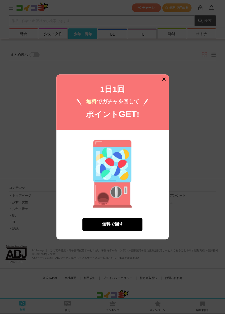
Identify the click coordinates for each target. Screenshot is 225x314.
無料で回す (112, 221)
